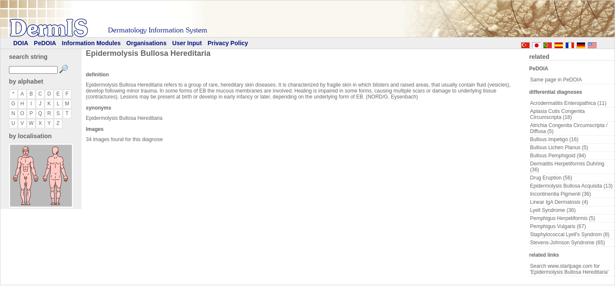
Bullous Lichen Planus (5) (559, 148)
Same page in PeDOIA (556, 80)
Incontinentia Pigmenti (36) (560, 194)
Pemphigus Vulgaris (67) (558, 226)
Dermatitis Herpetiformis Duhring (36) (567, 167)
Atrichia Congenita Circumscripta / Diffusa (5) (568, 128)
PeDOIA (45, 43)
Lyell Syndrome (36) (553, 210)
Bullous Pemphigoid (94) (558, 156)
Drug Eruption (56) (551, 178)
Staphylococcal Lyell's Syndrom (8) (569, 234)
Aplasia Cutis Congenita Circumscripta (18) (557, 114)
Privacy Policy (228, 43)
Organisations (146, 43)
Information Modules (91, 43)
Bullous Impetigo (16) (554, 139)
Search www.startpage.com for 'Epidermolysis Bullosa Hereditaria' (569, 269)
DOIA (20, 43)
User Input (187, 43)
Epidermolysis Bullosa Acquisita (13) (571, 186)
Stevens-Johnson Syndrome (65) (567, 243)
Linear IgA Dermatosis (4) (559, 202)
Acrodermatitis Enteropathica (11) (568, 103)
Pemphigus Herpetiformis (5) (562, 218)
